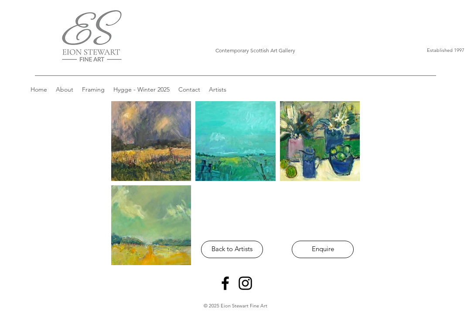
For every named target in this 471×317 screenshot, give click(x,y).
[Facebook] (225, 283)
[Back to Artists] (232, 249)
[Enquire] (323, 249)
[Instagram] (245, 283)
